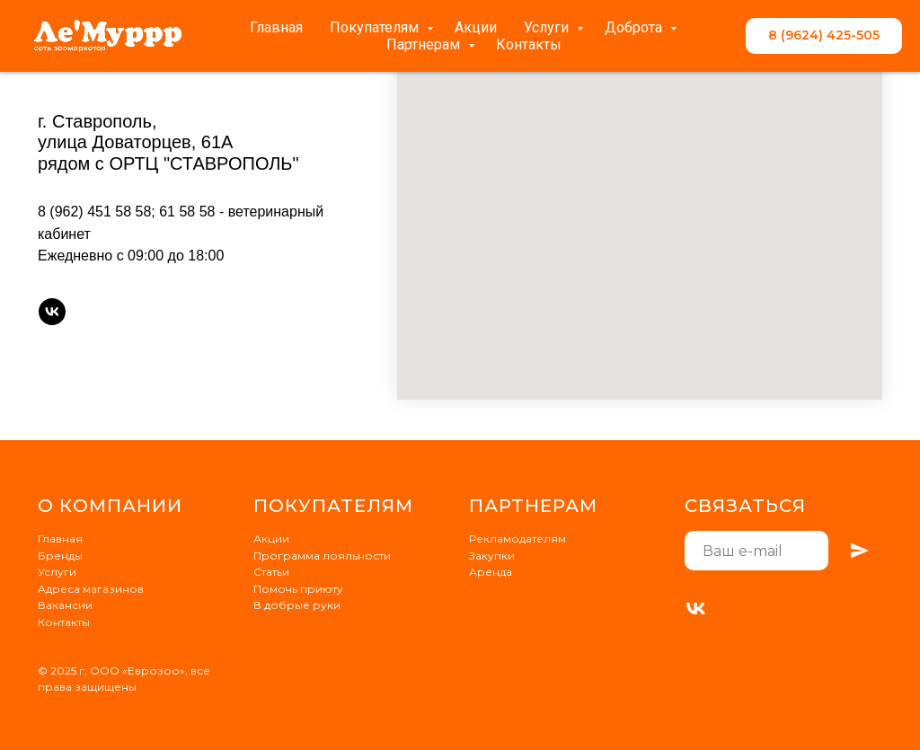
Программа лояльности (322, 555)
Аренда (490, 571)
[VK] (696, 608)
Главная (276, 27)
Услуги (548, 27)
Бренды (60, 555)
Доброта (635, 27)
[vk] (52, 311)
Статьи (271, 571)
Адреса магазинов (91, 589)
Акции (476, 27)
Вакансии (65, 605)
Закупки (492, 555)
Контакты (529, 44)
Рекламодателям (517, 538)
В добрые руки (297, 605)
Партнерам (425, 44)
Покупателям (376, 27)
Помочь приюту (298, 589)
